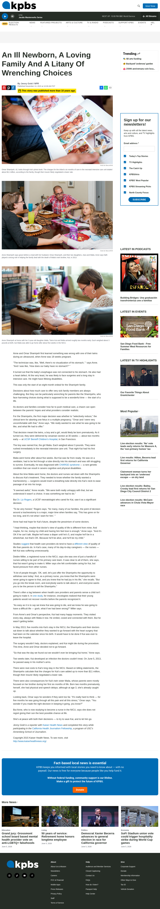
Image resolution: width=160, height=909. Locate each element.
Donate (80, 789)
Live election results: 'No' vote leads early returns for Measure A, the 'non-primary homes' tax (138, 446)
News (32, 25)
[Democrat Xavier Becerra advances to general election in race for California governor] (99, 816)
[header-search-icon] (139, 7)
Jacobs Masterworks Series (30, 19)
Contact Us (90, 876)
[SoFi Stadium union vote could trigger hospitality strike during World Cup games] (139, 816)
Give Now (151, 6)
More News (10, 802)
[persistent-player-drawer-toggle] (149, 18)
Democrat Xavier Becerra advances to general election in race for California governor (97, 838)
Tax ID (123, 885)
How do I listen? (92, 885)
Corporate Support (128, 867)
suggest (25, 544)
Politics (84, 830)
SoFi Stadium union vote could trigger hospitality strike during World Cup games (137, 838)
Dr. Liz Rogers (24, 499)
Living (44, 830)
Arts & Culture (74, 25)
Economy (125, 830)
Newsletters (55, 871)
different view (81, 544)
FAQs (88, 880)
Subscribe (139, 199)
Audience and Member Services (98, 867)
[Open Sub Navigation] (31, 29)
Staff (52, 898)
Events (142, 25)
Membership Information (130, 876)
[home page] (18, 6)
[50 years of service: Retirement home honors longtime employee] (60, 816)
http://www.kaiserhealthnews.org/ (29, 741)
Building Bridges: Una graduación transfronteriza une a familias (138, 299)
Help (153, 26)
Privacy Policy (56, 894)
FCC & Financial (57, 880)
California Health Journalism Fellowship (52, 728)
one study (38, 596)
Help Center (90, 894)
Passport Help (91, 889)
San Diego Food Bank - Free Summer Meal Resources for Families (135, 347)
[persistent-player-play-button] (5, 18)
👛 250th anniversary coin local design (138, 70)
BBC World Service (127, 18)
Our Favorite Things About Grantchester (134, 393)
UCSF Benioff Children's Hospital (40, 439)
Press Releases (57, 889)
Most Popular (130, 411)
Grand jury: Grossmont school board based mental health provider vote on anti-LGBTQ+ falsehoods (20, 838)
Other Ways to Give (128, 880)
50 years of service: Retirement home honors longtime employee (58, 836)
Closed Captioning (93, 871)
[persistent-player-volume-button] (12, 18)
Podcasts (108, 25)
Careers (54, 876)
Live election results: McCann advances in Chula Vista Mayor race (137, 503)
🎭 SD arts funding (132, 58)
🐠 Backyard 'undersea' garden (138, 63)
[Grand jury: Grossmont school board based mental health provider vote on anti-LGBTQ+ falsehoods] (20, 816)
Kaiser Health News (53, 725)
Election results (14, 26)
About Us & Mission (58, 867)
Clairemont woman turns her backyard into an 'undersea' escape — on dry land (135, 474)
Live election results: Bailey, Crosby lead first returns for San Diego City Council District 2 (137, 489)
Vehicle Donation (127, 889)
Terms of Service (57, 903)
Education (6, 830)
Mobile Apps (55, 885)
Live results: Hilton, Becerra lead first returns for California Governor (138, 460)
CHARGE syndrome (69, 465)
